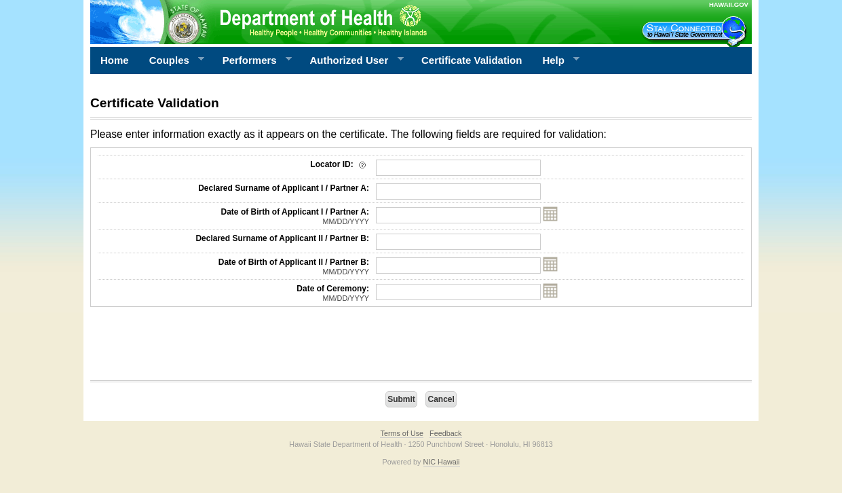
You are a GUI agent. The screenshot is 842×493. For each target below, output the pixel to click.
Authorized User (351, 60)
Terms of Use (401, 433)
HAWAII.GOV (728, 4)
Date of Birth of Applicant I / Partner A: (233, 216)
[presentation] (193, 347)
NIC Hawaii (441, 462)
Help (555, 60)
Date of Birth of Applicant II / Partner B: (233, 266)
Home (114, 60)
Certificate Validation (471, 60)
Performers (252, 60)
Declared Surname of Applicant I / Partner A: (283, 188)
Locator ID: (339, 164)
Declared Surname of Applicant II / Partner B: (282, 238)
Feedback (445, 433)
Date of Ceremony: (233, 293)
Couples (172, 60)
